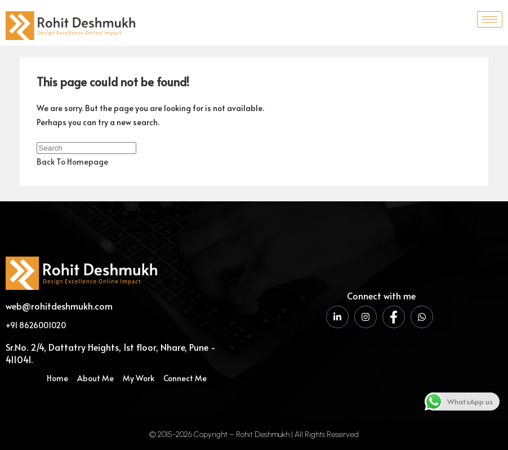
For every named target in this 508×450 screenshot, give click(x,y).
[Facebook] (393, 317)
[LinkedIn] (337, 317)
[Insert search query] (86, 148)
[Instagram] (365, 317)
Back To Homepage (72, 161)
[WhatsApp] (422, 317)
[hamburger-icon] (489, 19)
